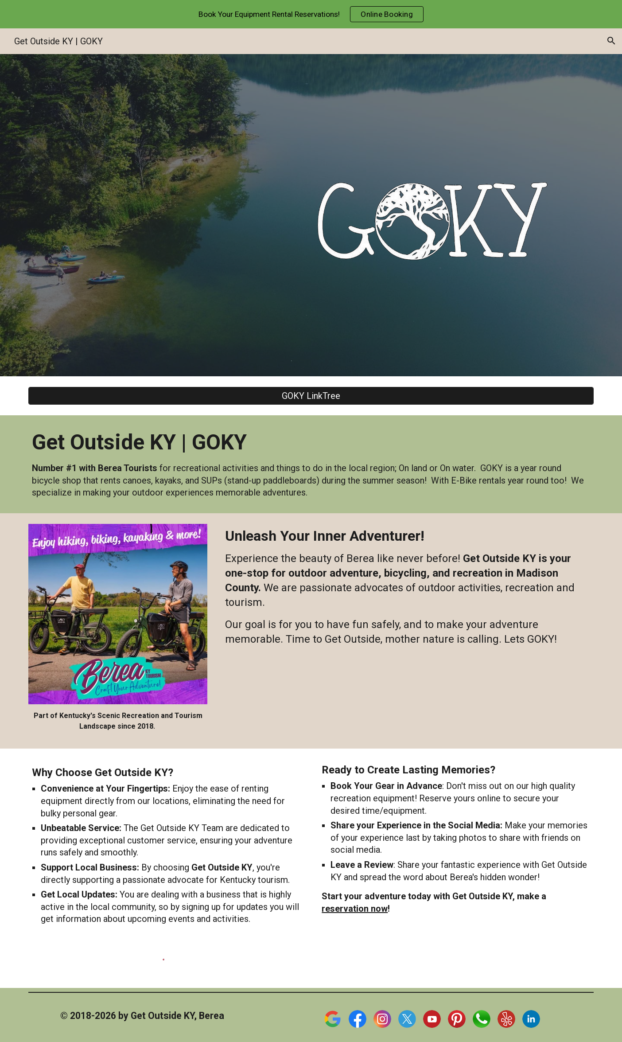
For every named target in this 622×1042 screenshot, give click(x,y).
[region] (311, 14)
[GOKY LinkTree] (311, 396)
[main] (310, 464)
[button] (611, 40)
